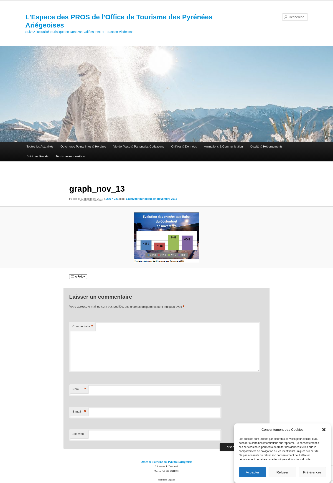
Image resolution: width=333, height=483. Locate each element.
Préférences (312, 472)
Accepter (252, 472)
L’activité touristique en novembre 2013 (151, 198)
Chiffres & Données (184, 146)
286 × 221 (112, 198)
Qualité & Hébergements (266, 146)
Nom (79, 389)
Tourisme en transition (70, 156)
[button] (324, 430)
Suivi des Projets (37, 156)
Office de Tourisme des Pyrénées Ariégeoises (166, 461)
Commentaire (82, 326)
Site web (78, 433)
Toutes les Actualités (39, 146)
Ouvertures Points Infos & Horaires (83, 146)
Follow (78, 276)
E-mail (79, 411)
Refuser (283, 472)
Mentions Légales (166, 479)
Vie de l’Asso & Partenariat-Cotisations (138, 146)
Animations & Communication (223, 146)
